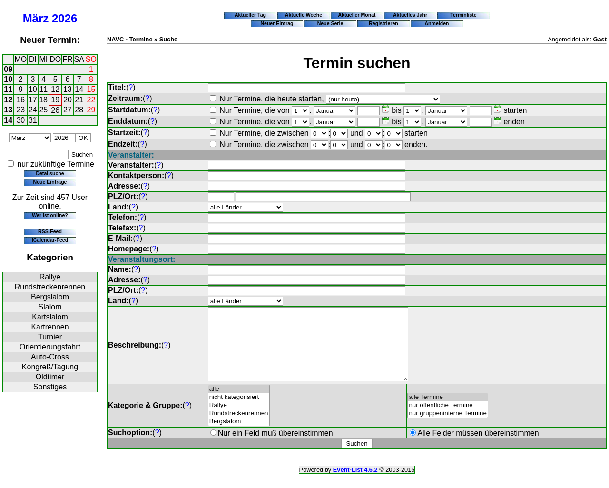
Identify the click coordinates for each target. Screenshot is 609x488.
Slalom (50, 307)
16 (20, 100)
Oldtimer (50, 377)
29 (91, 110)
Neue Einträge (50, 182)
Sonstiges (50, 387)
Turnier (50, 337)
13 (67, 89)
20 (67, 100)
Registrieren (383, 23)
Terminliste (463, 15)
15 (91, 89)
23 (20, 110)
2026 (64, 18)
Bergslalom (50, 297)
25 (43, 110)
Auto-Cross (50, 357)
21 (79, 100)
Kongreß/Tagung (50, 367)
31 (33, 120)
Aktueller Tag (250, 15)
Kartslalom (50, 317)
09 (8, 69)
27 (67, 110)
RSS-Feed (50, 231)
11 (8, 89)
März (36, 18)
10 (8, 79)
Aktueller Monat (356, 15)
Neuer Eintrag (276, 23)
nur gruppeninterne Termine (448, 428)
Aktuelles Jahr (410, 15)
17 (33, 100)
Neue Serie (330, 23)
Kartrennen (50, 327)
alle (238, 403)
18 (43, 100)
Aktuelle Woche (303, 15)
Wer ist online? (50, 215)
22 (91, 100)
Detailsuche (50, 173)
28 (79, 110)
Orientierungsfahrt (50, 347)
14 (79, 89)
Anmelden (437, 23)
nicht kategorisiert (238, 412)
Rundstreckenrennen (50, 287)
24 (33, 110)
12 (55, 89)
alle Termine (448, 412)
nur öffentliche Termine (448, 420)
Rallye (49, 277)
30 (20, 120)
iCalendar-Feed (50, 240)
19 (55, 100)
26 (55, 110)
